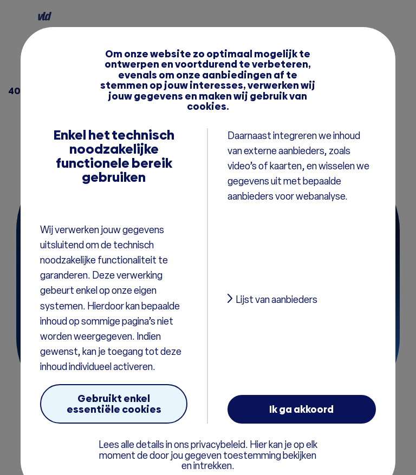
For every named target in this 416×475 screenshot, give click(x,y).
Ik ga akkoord (301, 409)
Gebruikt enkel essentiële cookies (114, 403)
